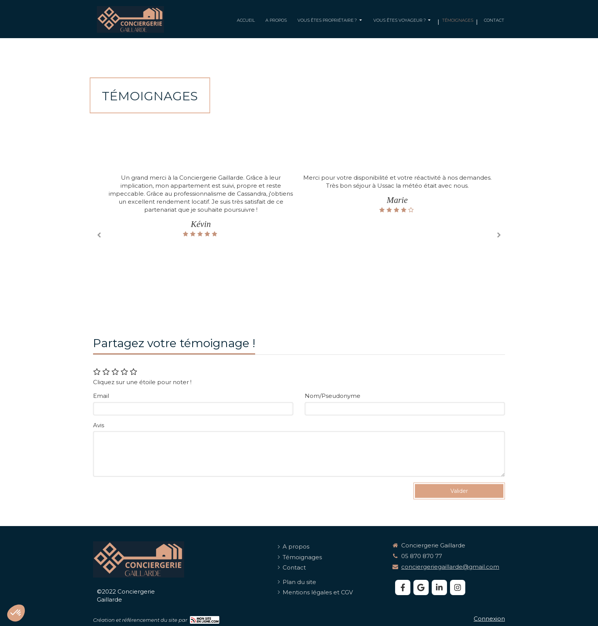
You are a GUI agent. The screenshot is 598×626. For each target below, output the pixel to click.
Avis (98, 425)
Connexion (489, 618)
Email (101, 395)
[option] (397, 193)
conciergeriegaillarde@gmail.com (450, 566)
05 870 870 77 (421, 556)
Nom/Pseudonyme (332, 395)
